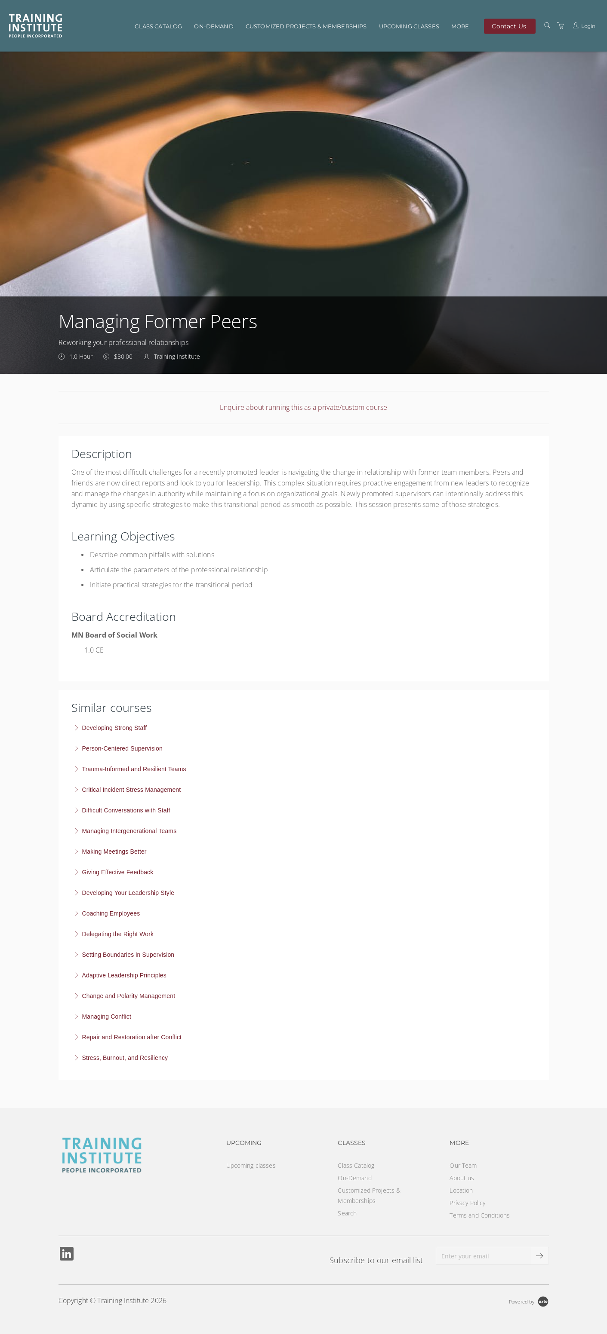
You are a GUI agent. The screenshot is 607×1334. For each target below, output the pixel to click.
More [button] (460, 26)
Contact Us (509, 26)
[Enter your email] (483, 1256)
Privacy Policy (467, 1203)
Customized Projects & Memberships (306, 26)
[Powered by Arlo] (528, 1300)
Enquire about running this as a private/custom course (303, 407)
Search (347, 1213)
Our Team (463, 1165)
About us (462, 1178)
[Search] (547, 25)
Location (461, 1190)
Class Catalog (158, 26)
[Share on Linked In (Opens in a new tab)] (67, 1255)
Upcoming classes (409, 26)
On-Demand (213, 26)
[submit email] (540, 1256)
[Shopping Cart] (560, 25)
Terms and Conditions (480, 1215)
